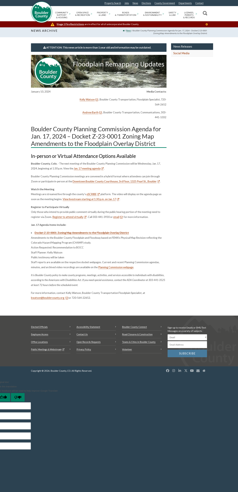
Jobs (126, 3)
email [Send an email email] (116, 218)
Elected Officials (39, 328)
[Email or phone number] (187, 346)
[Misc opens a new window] (198, 372)
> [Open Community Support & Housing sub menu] (70, 13)
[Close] (207, 24)
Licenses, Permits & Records (189, 15)
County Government (165, 3)
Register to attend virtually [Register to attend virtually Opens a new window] (67, 218)
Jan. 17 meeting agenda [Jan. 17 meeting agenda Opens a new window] (87, 170)
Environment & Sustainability (152, 13)
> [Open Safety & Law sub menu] (178, 13)
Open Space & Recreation (82, 13)
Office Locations (39, 343)
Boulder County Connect (134, 328)
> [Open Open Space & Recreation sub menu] (91, 13)
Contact (199, 3)
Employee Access (39, 336)
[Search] (204, 13)
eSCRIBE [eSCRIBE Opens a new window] (92, 196)
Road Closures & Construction (137, 336)
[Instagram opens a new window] (174, 372)
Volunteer (127, 351)
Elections (146, 3)
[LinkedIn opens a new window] (180, 372)
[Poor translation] (18, 399)
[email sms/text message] (187, 339)
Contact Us (82, 336)
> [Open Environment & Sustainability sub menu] (163, 13)
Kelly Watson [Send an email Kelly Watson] (87, 101)
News (135, 3)
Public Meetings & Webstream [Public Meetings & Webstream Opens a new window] (46, 351)
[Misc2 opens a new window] (204, 372)
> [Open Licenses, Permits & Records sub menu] (196, 13)
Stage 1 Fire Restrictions (70, 24)
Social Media (181, 55)
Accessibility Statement (88, 328)
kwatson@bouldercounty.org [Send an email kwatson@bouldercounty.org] (48, 299)
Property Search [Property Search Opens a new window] (112, 3)
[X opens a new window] (186, 372)
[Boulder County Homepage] (41, 12)
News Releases (182, 48)
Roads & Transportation (125, 13)
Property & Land (102, 13)
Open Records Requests (88, 343)
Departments (185, 3)
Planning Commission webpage (115, 268)
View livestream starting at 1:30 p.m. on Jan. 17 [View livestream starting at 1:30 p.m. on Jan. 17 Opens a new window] (89, 200)
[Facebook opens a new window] (168, 372)
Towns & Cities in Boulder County (139, 343)
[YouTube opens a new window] (192, 372)
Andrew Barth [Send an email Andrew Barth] (90, 114)
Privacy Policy (83, 351)
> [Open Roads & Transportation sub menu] (138, 13)
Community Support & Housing (61, 15)
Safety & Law (172, 13)
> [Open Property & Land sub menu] (109, 13)
